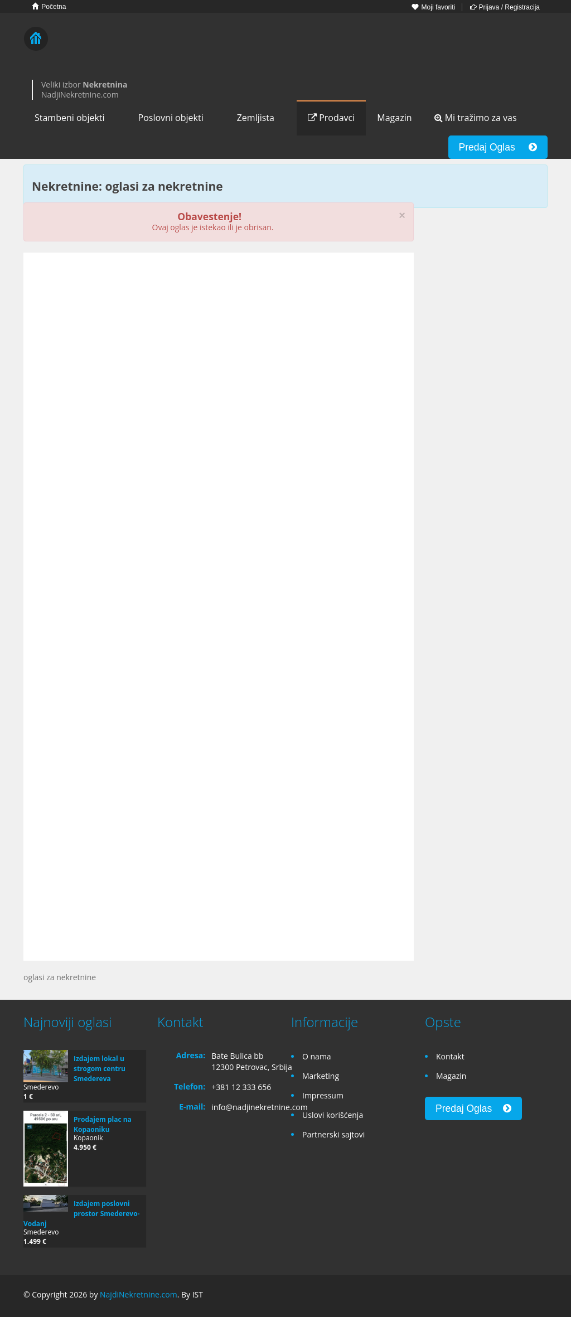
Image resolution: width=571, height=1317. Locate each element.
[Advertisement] (218, 347)
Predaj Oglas (498, 147)
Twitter (541, 1296)
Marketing (320, 1076)
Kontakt (450, 1056)
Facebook (490, 1296)
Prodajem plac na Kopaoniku (103, 1124)
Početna (49, 6)
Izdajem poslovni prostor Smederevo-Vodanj (81, 1213)
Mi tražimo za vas (475, 118)
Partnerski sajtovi (333, 1134)
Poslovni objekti (171, 118)
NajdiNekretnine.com (138, 1294)
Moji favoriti (433, 7)
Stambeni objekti (70, 118)
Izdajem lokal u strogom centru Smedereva (99, 1068)
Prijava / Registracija (505, 7)
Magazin (394, 118)
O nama (316, 1056)
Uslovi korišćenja (332, 1115)
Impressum (322, 1095)
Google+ (513, 1296)
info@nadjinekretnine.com (259, 1107)
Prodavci (331, 118)
